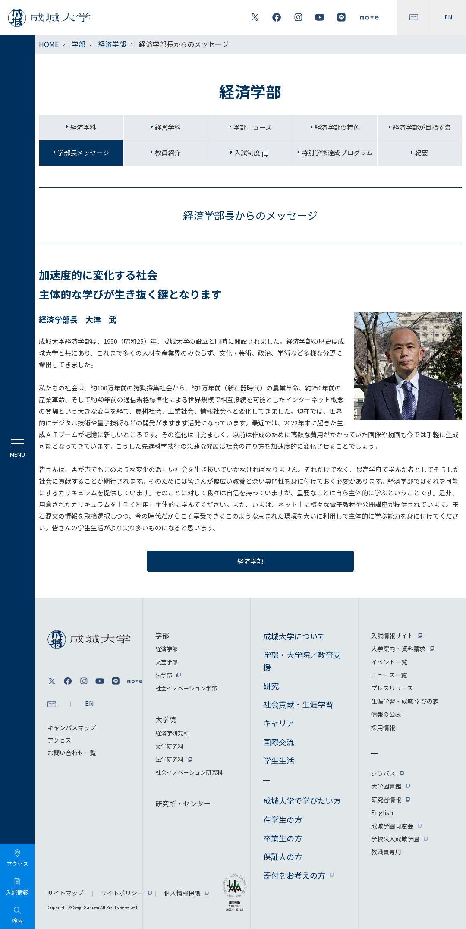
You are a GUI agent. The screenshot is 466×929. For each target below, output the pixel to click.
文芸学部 (166, 662)
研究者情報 (386, 799)
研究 (271, 685)
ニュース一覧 (389, 675)
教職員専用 (386, 851)
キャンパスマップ (71, 727)
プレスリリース (392, 687)
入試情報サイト (392, 635)
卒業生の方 (282, 838)
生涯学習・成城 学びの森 (405, 701)
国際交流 (278, 741)
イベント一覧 (389, 662)
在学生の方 (282, 819)
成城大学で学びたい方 (302, 800)
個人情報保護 (182, 893)
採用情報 (383, 727)
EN (449, 17)
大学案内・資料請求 (398, 648)
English (382, 812)
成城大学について (294, 636)
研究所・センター (183, 803)
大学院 (165, 719)
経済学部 (112, 44)
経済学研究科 (172, 733)
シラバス (383, 773)
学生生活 (278, 760)
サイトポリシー (122, 893)
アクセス (59, 740)
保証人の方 (282, 856)
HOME (49, 44)
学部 (78, 44)
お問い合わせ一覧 (71, 752)
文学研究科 (169, 746)
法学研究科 (169, 759)
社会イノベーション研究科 (189, 772)
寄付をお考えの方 (294, 875)
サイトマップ (65, 893)
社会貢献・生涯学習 (298, 704)
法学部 (163, 675)
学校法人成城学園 (395, 839)
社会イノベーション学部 (186, 688)
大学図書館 (386, 786)
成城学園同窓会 (392, 826)
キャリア (278, 722)
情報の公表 (386, 714)
